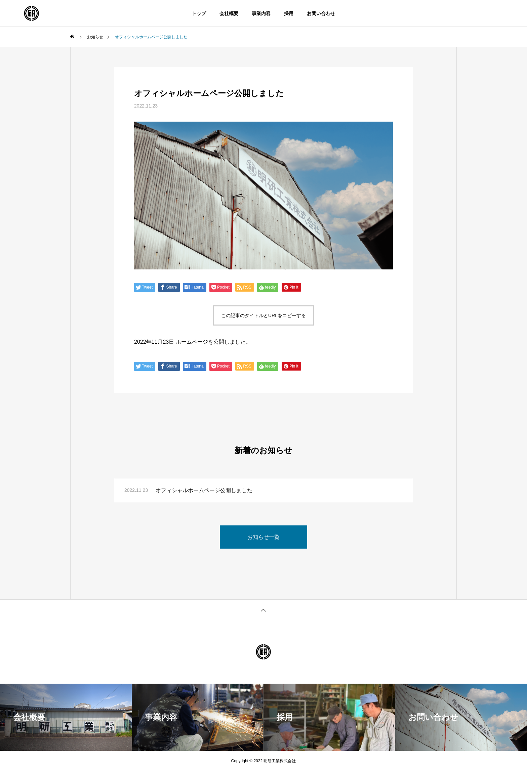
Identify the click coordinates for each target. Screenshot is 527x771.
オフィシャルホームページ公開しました (204, 490)
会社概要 (228, 13)
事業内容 (261, 13)
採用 (288, 13)
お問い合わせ (321, 13)
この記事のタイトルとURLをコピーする (263, 315)
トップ (199, 13)
